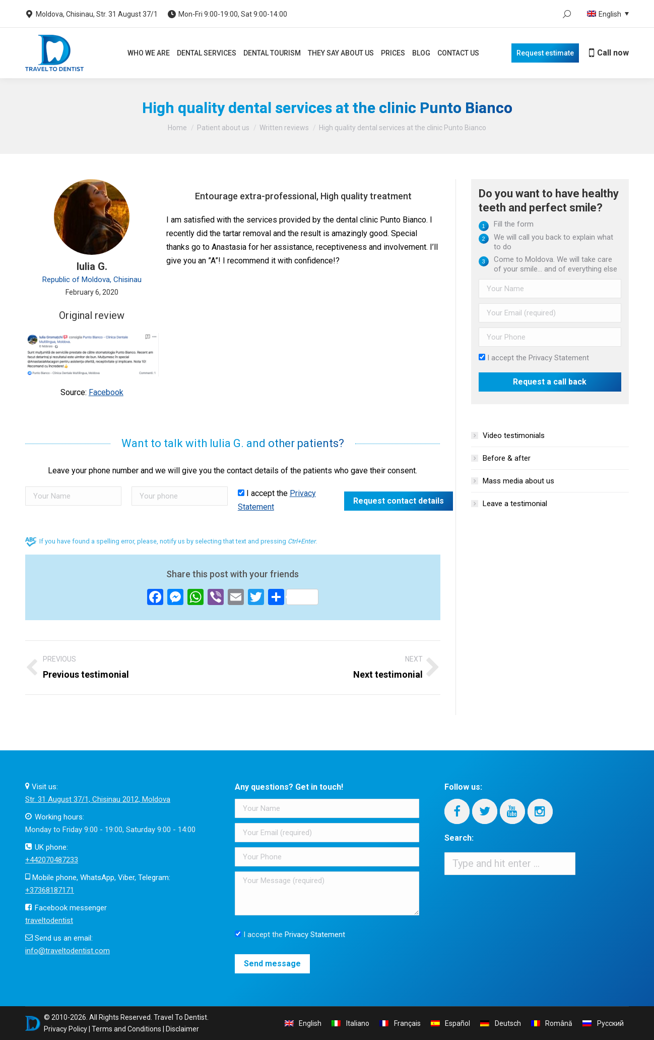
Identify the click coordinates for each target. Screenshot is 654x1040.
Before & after (507, 458)
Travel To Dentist (180, 1017)
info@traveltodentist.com (67, 950)
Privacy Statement (559, 357)
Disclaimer (182, 1029)
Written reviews (284, 128)
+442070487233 (51, 859)
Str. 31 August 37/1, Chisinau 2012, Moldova (97, 799)
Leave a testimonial (515, 503)
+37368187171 (49, 890)
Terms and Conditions (126, 1029)
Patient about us (223, 128)
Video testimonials (514, 435)
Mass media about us (518, 480)
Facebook (106, 392)
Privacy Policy (65, 1029)
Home (177, 128)
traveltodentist (49, 920)
